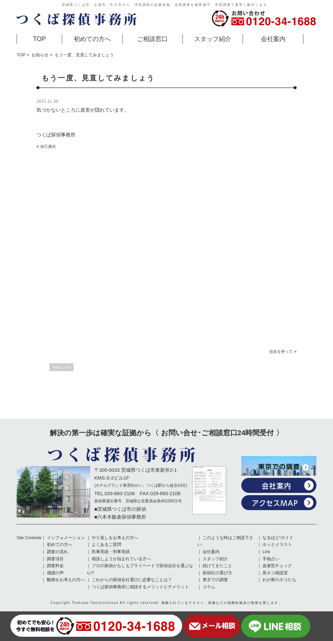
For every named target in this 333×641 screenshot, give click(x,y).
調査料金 (55, 566)
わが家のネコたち (279, 580)
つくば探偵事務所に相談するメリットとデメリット (140, 587)
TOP (39, 38)
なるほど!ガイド (277, 538)
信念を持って (281, 351)
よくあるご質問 (106, 544)
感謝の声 (55, 573)
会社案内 (273, 38)
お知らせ (40, 54)
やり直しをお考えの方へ (115, 538)
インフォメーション (66, 538)
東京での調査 (215, 580)
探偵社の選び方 (217, 573)
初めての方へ (92, 38)
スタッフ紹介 (212, 38)
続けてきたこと (217, 566)
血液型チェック (277, 566)
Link (266, 552)
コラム (209, 587)
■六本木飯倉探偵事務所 (120, 517)
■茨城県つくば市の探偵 (120, 509)
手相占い (270, 559)
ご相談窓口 (152, 38)
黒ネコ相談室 (275, 573)
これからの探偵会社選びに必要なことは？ (132, 580)
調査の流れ (57, 552)
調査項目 (55, 559)
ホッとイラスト (277, 544)
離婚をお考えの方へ (66, 580)
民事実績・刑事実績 (111, 552)
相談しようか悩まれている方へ (121, 559)
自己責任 (48, 146)
